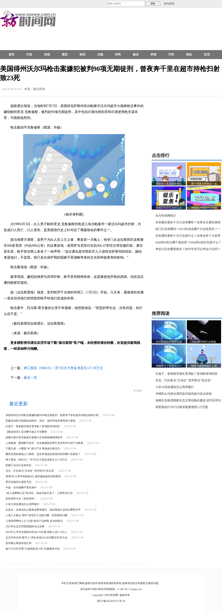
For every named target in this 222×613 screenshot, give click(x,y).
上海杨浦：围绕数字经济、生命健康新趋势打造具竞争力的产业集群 (44, 443)
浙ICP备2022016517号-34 (111, 601)
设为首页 (169, 3)
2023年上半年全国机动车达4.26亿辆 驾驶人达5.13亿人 (36, 532)
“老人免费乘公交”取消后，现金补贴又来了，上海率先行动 (39, 493)
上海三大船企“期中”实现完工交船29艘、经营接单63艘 (36, 515)
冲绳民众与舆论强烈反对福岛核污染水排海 (183, 393)
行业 (29, 54)
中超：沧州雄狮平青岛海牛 (21, 487)
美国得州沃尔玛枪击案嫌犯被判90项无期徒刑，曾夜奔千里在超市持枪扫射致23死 (52, 415)
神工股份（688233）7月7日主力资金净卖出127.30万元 (63, 368)
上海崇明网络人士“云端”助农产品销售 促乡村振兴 (34, 521)
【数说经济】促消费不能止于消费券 (26, 431)
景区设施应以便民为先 (18, 482)
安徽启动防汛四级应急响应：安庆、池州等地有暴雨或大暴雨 (40, 420)
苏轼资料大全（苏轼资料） (21, 498)
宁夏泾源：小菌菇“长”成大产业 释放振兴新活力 (33, 448)
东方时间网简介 (165, 215)
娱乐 (136, 54)
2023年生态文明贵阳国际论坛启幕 (25, 526)
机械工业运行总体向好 (18, 465)
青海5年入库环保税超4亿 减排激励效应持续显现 (33, 476)
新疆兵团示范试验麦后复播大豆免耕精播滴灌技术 (34, 437)
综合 (189, 54)
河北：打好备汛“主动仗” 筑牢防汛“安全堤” (30, 470)
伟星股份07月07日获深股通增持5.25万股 (181, 407)
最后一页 (30, 377)
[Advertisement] (84, 30)
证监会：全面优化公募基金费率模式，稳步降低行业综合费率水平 (43, 509)
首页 (11, 54)
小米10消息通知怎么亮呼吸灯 (22, 504)
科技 (154, 54)
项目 (65, 54)
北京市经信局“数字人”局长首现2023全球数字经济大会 (36, 537)
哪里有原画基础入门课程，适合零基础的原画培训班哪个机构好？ (43, 454)
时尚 (118, 54)
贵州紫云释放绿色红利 (18, 543)
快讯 (82, 54)
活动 (47, 54)
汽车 (171, 54)
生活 (207, 54)
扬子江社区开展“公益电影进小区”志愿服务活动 (33, 548)
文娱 (100, 54)
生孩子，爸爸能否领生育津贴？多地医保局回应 (33, 426)
